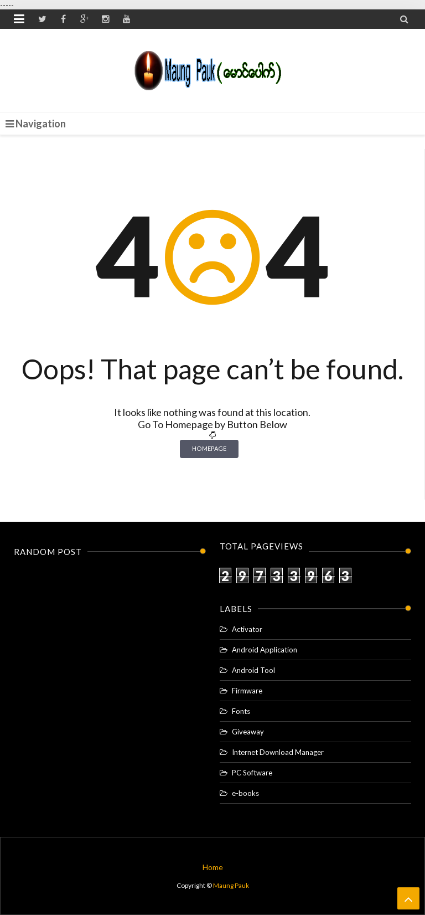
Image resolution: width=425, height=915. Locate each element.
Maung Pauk (231, 885)
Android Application (264, 649)
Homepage (209, 448)
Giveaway (248, 731)
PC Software (252, 772)
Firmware (247, 690)
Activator (247, 629)
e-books (245, 793)
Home (213, 867)
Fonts (241, 711)
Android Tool (253, 670)
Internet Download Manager (278, 752)
